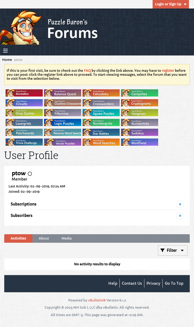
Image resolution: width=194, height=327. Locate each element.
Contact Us (132, 283)
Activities (18, 238)
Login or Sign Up (171, 4)
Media (67, 238)
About (44, 238)
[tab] (18, 238)
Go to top (174, 283)
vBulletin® (97, 300)
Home (7, 60)
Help (112, 283)
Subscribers (21, 215)
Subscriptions (23, 204)
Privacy (153, 283)
